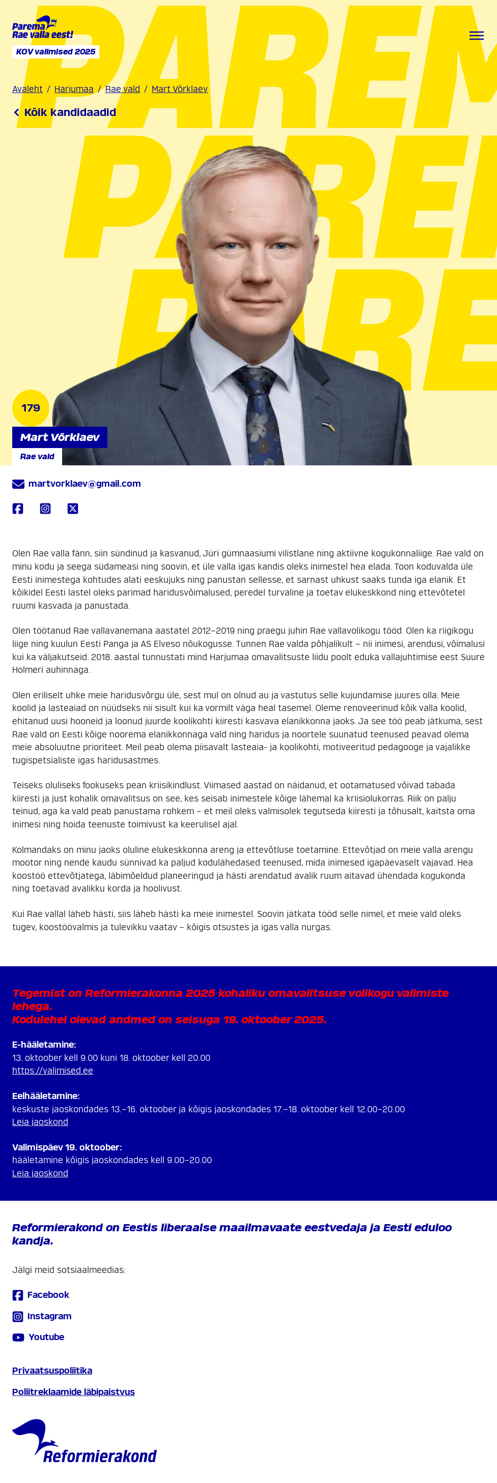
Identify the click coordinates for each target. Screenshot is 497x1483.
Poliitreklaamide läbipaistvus (73, 1392)
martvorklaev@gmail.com (76, 484)
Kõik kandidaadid (64, 112)
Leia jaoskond (40, 1122)
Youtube (38, 1337)
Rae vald (122, 89)
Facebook (40, 1295)
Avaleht (27, 89)
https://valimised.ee (52, 1071)
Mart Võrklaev (180, 89)
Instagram (42, 1316)
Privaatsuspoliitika (52, 1371)
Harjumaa (74, 89)
